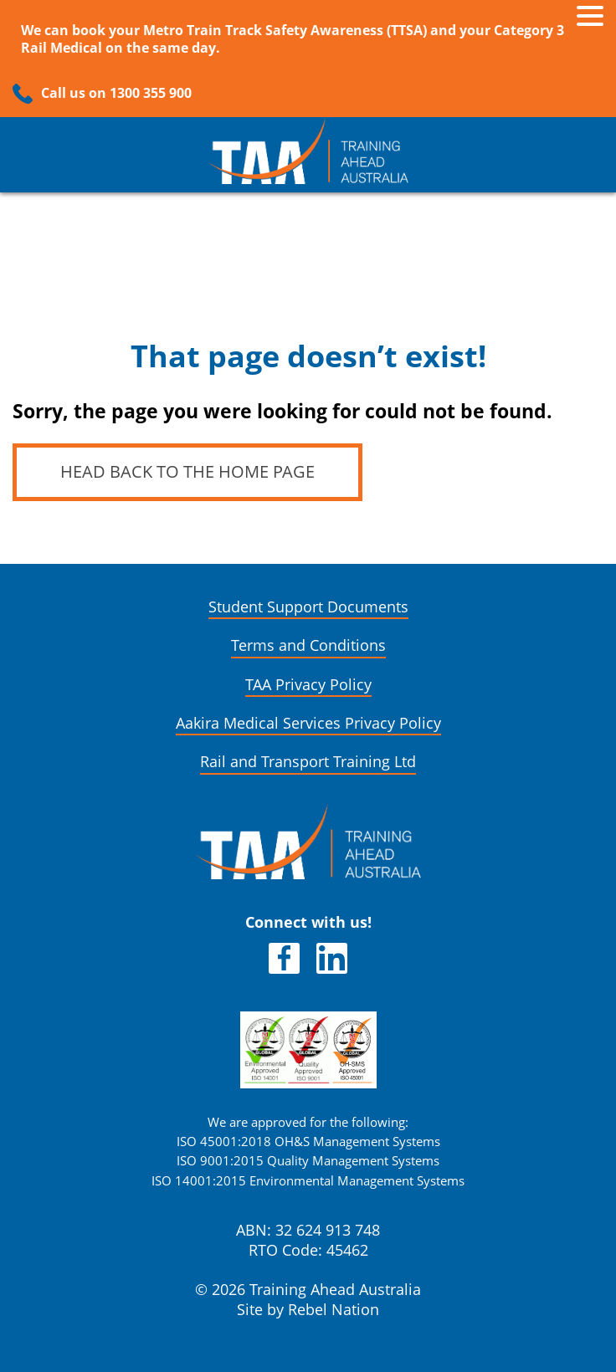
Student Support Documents (308, 607)
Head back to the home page (187, 472)
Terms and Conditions (308, 645)
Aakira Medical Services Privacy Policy (308, 723)
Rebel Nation (333, 1309)
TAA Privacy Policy (308, 685)
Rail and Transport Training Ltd (308, 761)
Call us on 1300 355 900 (116, 93)
